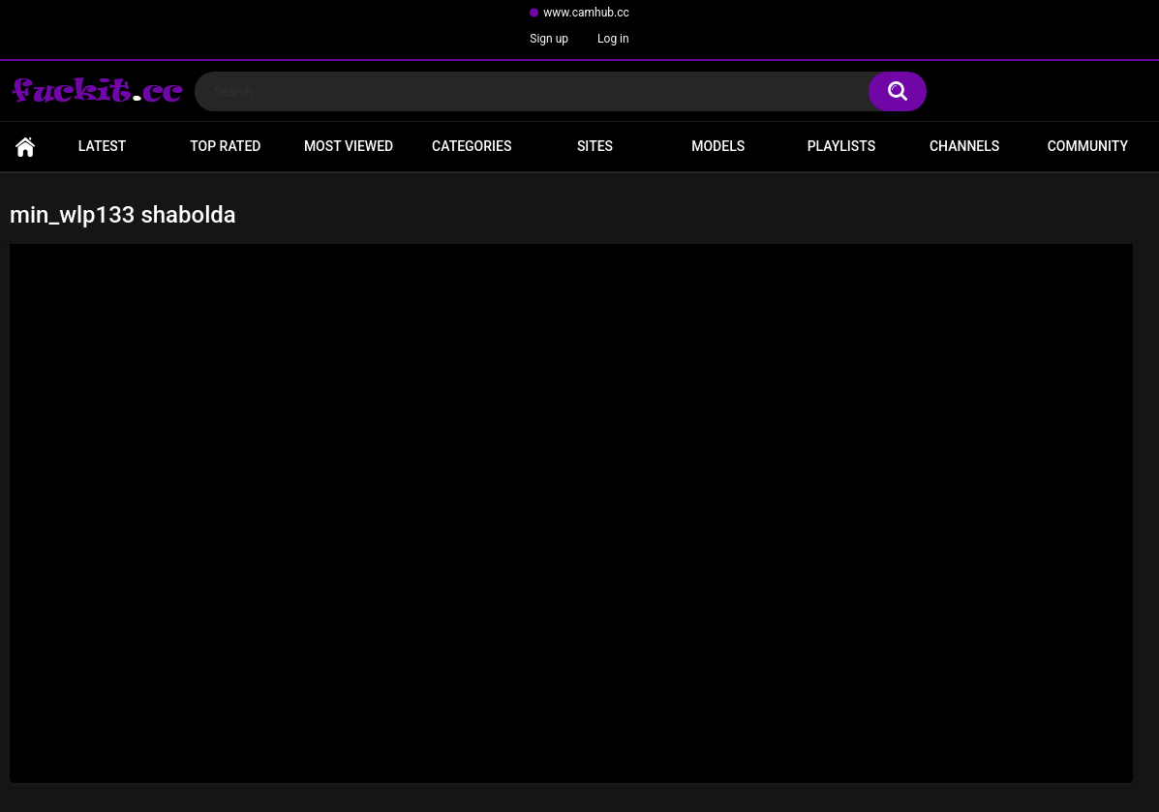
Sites (595, 146)
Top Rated (225, 146)
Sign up (549, 38)
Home (25, 146)
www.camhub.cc (586, 12)
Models (718, 146)
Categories (471, 146)
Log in (613, 38)
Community (1088, 146)
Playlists (842, 146)
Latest (102, 146)
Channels (964, 146)
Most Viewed (348, 146)
